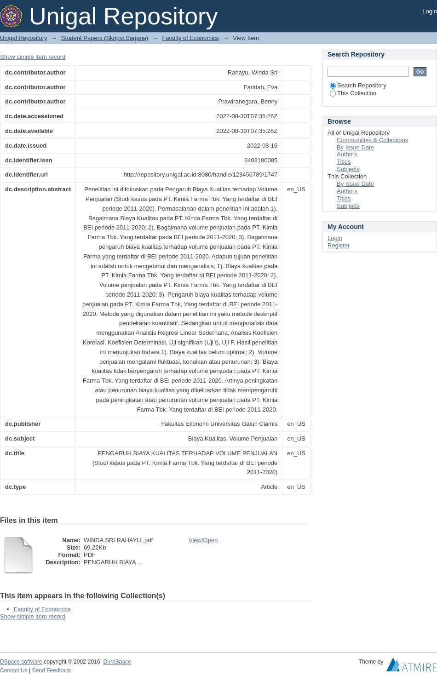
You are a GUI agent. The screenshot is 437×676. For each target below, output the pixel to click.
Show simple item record (32, 56)
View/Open (203, 540)
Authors (347, 154)
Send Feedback (51, 670)
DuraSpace (117, 662)
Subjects (348, 169)
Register (339, 245)
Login (429, 11)
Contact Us (14, 670)
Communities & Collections (372, 140)
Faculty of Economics (190, 37)
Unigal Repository (23, 37)
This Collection (353, 93)
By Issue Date (355, 147)
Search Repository (358, 85)
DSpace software (21, 662)
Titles (344, 161)
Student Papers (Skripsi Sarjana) (104, 37)
